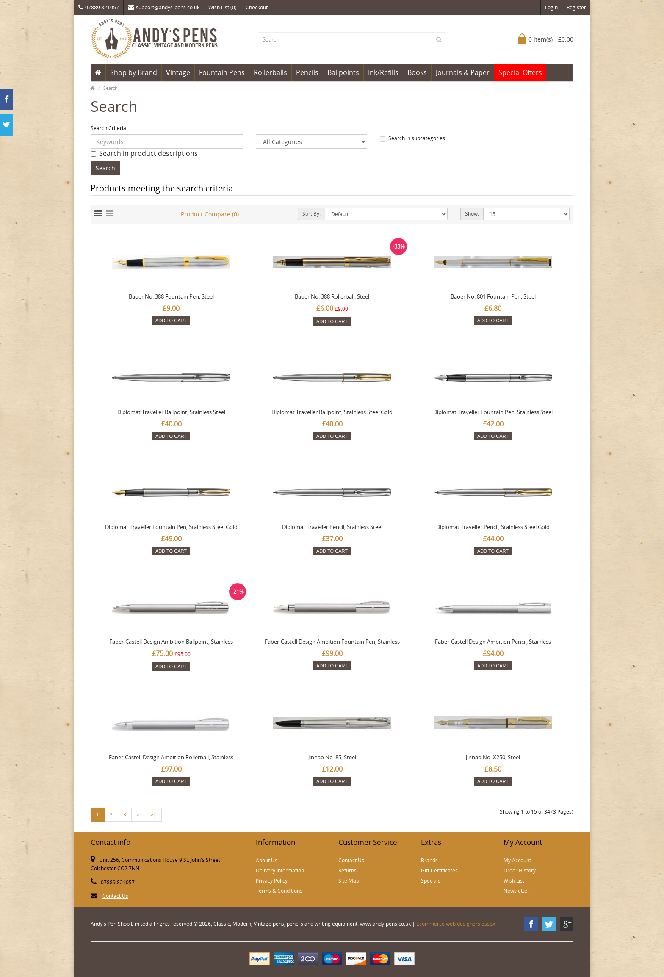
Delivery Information (280, 870)
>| (153, 814)
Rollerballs (270, 72)
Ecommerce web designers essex (455, 923)
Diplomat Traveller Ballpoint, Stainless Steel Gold (332, 412)
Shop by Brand (133, 72)
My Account (517, 860)
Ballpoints (343, 72)
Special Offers (520, 72)
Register (576, 7)
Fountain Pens (222, 72)
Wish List (514, 880)
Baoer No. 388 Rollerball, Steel (332, 296)
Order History (520, 870)
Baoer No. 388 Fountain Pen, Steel (171, 296)
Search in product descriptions (144, 153)
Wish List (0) (222, 7)
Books (417, 72)
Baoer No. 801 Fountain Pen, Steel (493, 296)
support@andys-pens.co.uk (163, 7)
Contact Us (115, 896)
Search (110, 88)
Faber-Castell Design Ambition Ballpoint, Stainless (171, 641)
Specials (430, 880)
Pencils (307, 72)
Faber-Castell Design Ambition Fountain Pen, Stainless (332, 641)
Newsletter (516, 890)
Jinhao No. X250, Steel (493, 757)
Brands (429, 860)
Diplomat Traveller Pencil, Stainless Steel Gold (493, 527)
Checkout (257, 7)
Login (551, 7)
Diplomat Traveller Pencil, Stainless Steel (332, 527)
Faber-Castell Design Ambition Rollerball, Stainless (171, 757)
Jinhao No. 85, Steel (332, 757)
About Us (266, 860)
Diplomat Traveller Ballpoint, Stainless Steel (171, 412)
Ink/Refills (383, 72)
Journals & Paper (463, 72)
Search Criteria (108, 128)
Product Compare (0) (210, 214)
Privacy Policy (272, 880)
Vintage (178, 72)
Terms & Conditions (279, 890)
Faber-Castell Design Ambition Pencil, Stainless (493, 641)
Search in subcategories (412, 138)
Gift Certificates (439, 870)
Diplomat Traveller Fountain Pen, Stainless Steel (493, 412)
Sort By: (311, 213)
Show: (472, 213)
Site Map (348, 880)
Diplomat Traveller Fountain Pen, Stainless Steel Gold (171, 527)
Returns (347, 870)
